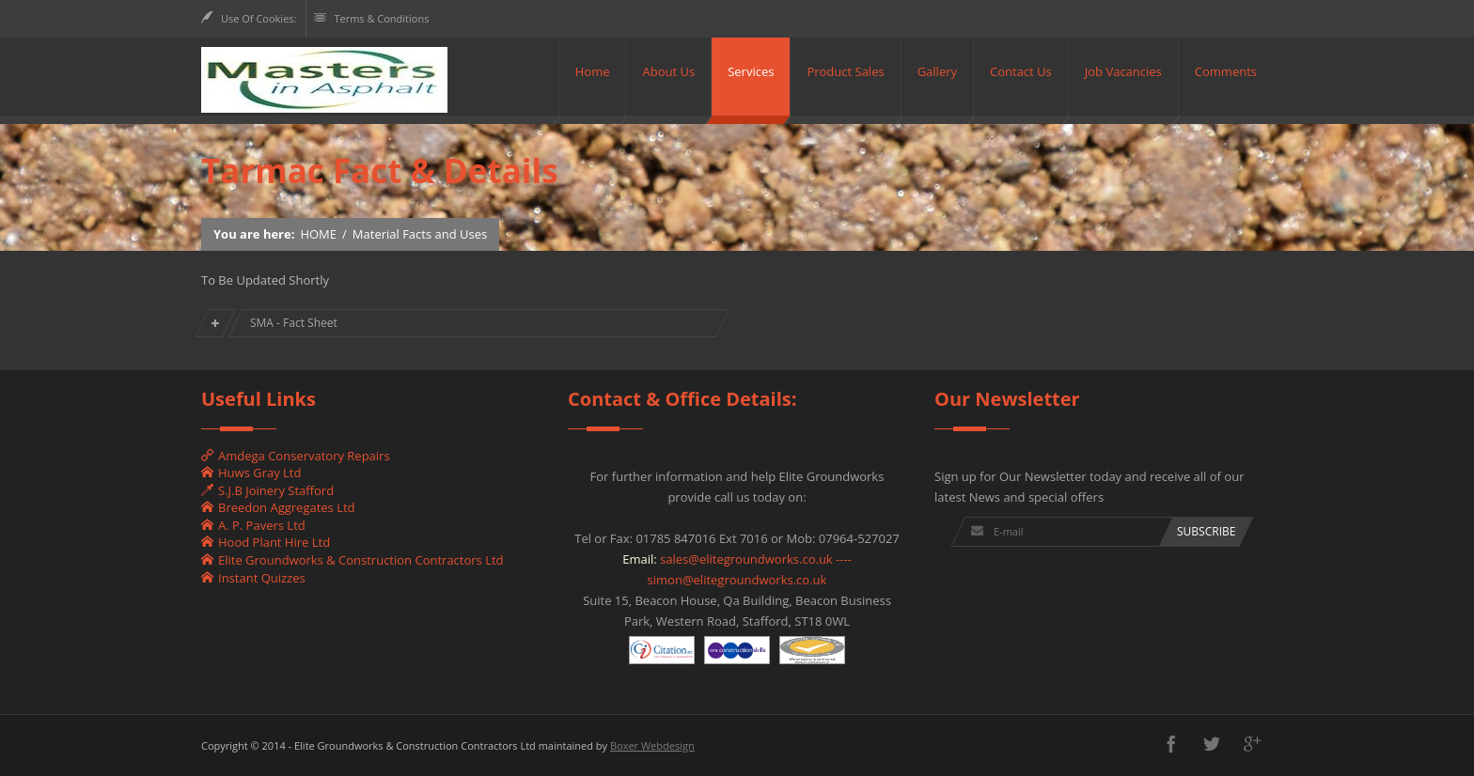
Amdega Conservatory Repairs (295, 455)
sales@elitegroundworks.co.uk (746, 559)
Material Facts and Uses (420, 233)
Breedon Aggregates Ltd (278, 507)
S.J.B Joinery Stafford (267, 490)
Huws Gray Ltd (251, 472)
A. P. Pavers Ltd (253, 525)
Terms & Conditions (372, 18)
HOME (318, 233)
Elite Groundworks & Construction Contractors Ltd (352, 559)
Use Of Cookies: (248, 18)
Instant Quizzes (253, 577)
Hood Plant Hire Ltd (265, 542)
